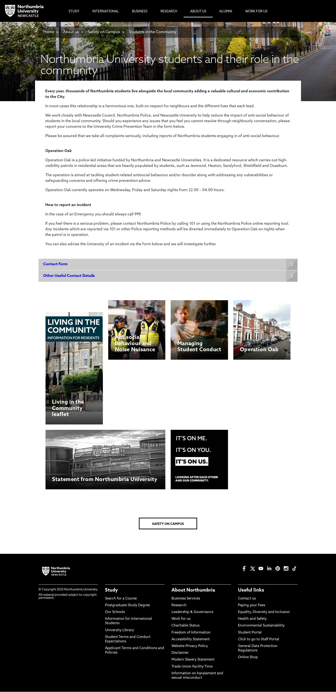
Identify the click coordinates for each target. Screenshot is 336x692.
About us (71, 32)
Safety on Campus (104, 32)
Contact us (247, 598)
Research (179, 605)
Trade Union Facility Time (192, 666)
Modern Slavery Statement (193, 660)
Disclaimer (180, 653)
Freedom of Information (191, 632)
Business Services (186, 598)
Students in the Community (152, 32)
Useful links (251, 590)
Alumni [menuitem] (225, 11)
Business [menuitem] (139, 11)
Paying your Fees (251, 605)
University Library (119, 630)
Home (48, 32)
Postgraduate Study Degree (127, 605)
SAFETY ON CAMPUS (168, 524)
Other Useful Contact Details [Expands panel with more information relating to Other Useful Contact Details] (69, 276)
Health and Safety (252, 619)
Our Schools (115, 612)
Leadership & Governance (192, 612)
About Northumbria (193, 590)
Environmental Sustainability (261, 626)
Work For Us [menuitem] (256, 11)
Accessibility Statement (191, 639)
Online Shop (248, 657)
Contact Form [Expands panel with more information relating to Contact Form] (55, 264)
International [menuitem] (105, 11)
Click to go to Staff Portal (258, 639)
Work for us (181, 619)
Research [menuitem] (169, 11)
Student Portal (250, 632)
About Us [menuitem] (198, 11)
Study (111, 590)
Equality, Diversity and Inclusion (264, 612)
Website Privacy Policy (190, 646)
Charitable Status (186, 626)
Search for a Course (121, 598)
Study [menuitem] (74, 11)
